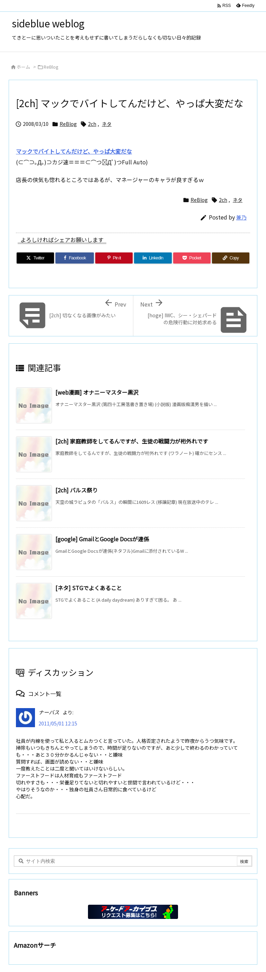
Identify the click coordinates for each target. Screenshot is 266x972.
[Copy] (230, 258)
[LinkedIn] (152, 258)
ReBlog (51, 66)
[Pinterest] (114, 258)
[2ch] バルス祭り (76, 490)
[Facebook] (74, 258)
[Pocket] (192, 258)
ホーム (23, 66)
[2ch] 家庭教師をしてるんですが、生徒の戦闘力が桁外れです (131, 441)
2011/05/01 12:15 (57, 723)
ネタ (107, 123)
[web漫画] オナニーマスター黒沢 (97, 392)
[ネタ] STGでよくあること (88, 588)
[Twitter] (35, 258)
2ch (92, 123)
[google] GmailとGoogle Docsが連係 (102, 539)
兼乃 (241, 217)
